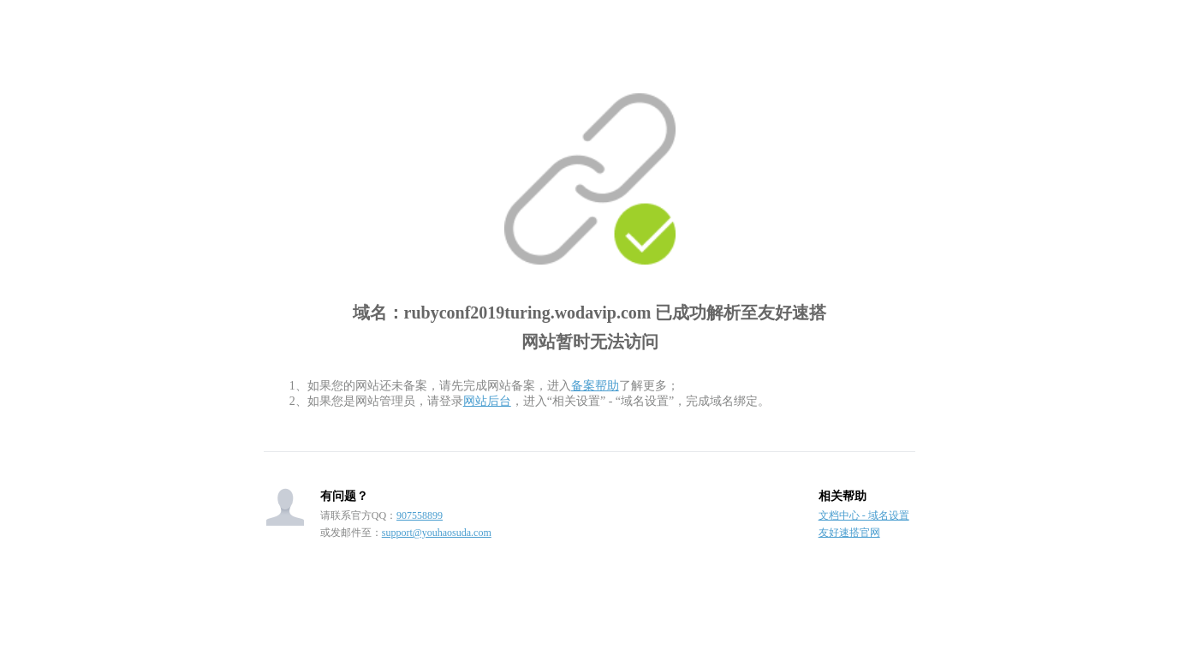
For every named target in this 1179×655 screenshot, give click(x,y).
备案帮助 (595, 385)
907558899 (419, 515)
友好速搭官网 (849, 533)
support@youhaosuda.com (436, 533)
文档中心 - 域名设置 (864, 515)
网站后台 (487, 401)
